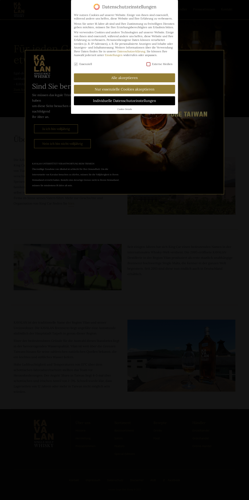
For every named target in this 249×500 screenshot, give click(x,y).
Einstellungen (114, 50)
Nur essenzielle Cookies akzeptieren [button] (124, 84)
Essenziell (83, 59)
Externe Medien (159, 59)
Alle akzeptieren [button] (124, 73)
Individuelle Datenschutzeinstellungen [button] (124, 96)
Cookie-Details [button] (124, 104)
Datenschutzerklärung (131, 47)
